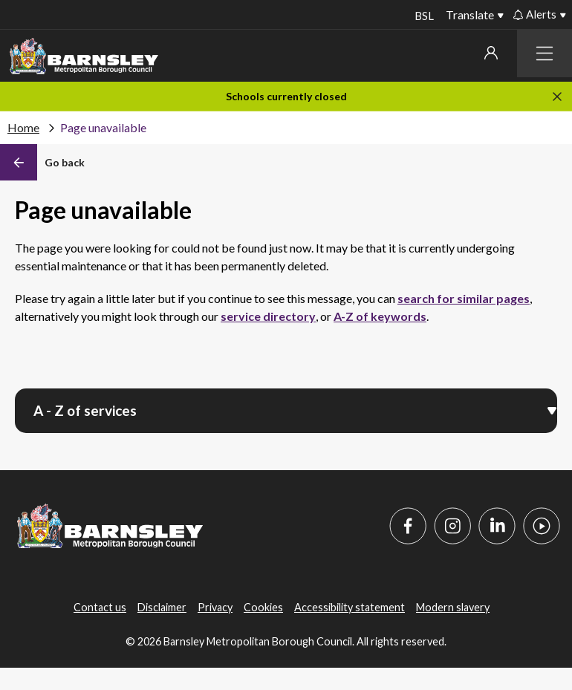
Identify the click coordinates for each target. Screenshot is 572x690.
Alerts (534, 14)
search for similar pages (463, 298)
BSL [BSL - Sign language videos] (423, 15)
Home (23, 127)
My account (491, 52)
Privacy (215, 607)
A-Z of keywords (380, 316)
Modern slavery (453, 607)
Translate (470, 14)
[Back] (42, 162)
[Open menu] (552, 409)
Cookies (263, 607)
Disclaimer (161, 607)
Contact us (100, 607)
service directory (268, 316)
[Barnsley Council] (84, 56)
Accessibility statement (349, 607)
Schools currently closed (286, 96)
